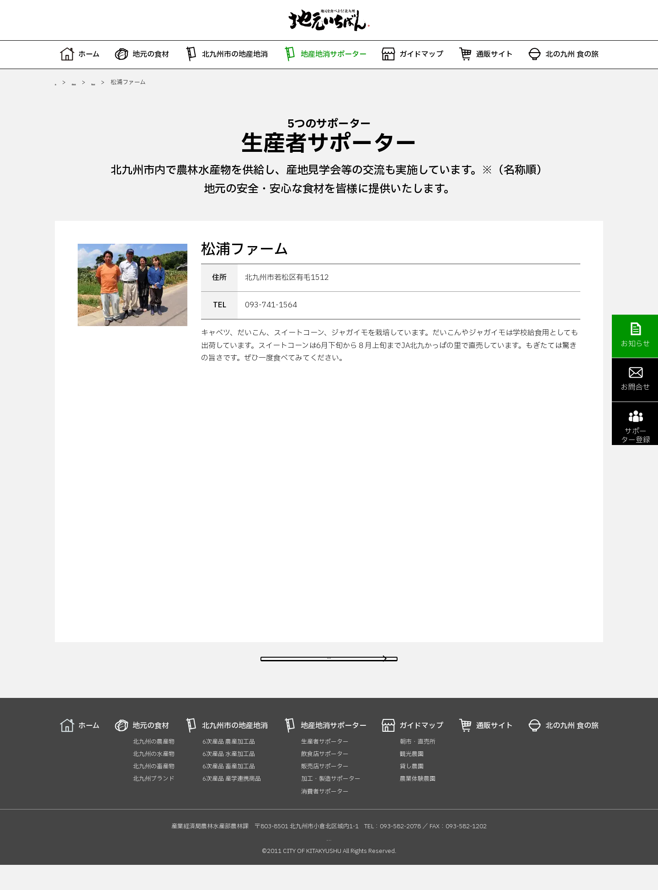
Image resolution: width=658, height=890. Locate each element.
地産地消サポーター (324, 54)
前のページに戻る (329, 670)
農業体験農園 (417, 804)
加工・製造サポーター (331, 804)
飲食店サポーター (325, 779)
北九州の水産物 (154, 779)
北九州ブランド (154, 804)
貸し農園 (412, 791)
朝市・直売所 (417, 766)
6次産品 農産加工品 (228, 766)
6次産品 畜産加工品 (228, 791)
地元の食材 (141, 54)
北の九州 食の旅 (563, 54)
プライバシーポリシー (329, 864)
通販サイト (485, 54)
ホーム (80, 54)
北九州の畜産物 (154, 791)
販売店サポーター (325, 791)
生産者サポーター (180, 82)
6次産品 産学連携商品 (231, 804)
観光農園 (412, 779)
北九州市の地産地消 (226, 54)
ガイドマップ (412, 54)
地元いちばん (329, 20)
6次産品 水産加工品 (228, 779)
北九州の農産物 (154, 766)
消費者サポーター (325, 816)
